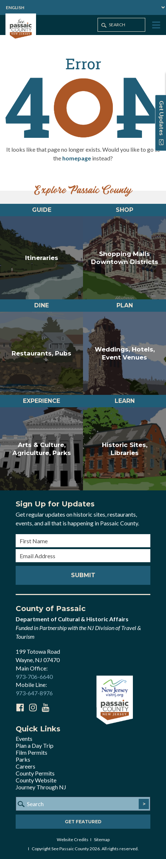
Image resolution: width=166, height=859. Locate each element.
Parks (23, 759)
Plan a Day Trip (35, 745)
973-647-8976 (34, 692)
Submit (83, 575)
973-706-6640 (34, 676)
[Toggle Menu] (155, 25)
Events (24, 738)
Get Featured (83, 821)
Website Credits (72, 839)
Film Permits (31, 752)
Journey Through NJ (41, 787)
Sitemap (102, 839)
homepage (76, 158)
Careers (25, 766)
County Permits (35, 773)
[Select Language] (83, 7)
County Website (36, 780)
